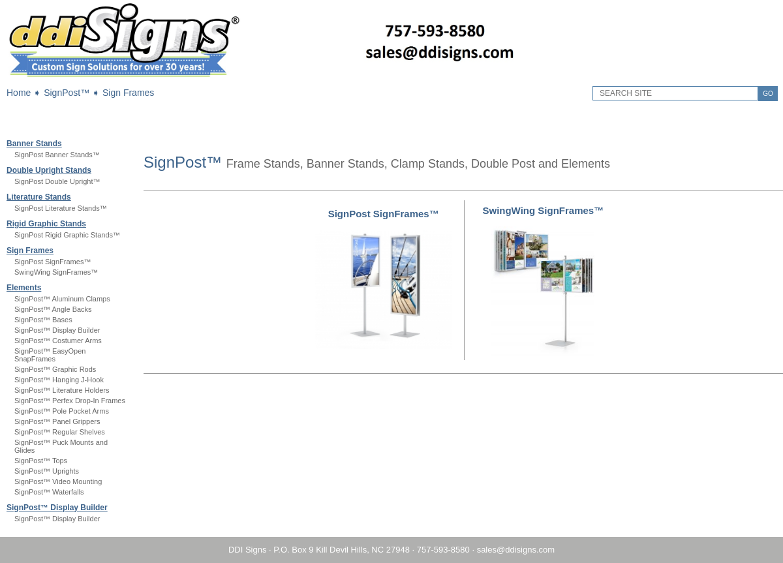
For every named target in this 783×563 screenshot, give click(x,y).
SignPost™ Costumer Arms (58, 340)
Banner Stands (34, 143)
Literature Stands (39, 197)
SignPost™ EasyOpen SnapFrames (49, 355)
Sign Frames (128, 92)
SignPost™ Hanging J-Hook (59, 380)
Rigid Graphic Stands (46, 223)
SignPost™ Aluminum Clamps (62, 299)
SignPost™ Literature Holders (62, 390)
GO (768, 93)
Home (19, 92)
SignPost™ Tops (40, 460)
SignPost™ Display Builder (57, 330)
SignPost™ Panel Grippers (57, 421)
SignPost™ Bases (43, 320)
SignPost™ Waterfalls (49, 492)
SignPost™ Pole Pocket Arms (61, 411)
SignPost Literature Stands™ (60, 208)
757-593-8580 (443, 550)
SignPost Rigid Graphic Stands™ (67, 235)
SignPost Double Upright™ (57, 181)
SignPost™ (66, 92)
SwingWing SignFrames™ (56, 272)
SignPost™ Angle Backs (53, 309)
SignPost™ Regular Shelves (59, 432)
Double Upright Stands (49, 170)
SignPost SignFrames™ (52, 262)
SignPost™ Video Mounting (58, 481)
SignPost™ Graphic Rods (55, 369)
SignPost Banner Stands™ (57, 155)
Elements (24, 287)
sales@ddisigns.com (516, 550)
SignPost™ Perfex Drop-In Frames (69, 400)
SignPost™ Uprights (46, 471)
